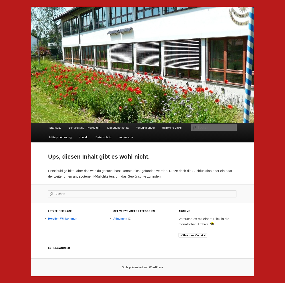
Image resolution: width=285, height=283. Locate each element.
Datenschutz (104, 137)
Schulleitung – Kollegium (84, 127)
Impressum (126, 137)
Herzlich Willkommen (62, 218)
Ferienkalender (145, 127)
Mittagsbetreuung (60, 137)
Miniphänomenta (117, 127)
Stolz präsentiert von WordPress (142, 267)
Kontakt (83, 137)
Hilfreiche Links (171, 127)
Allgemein (120, 218)
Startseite (55, 127)
